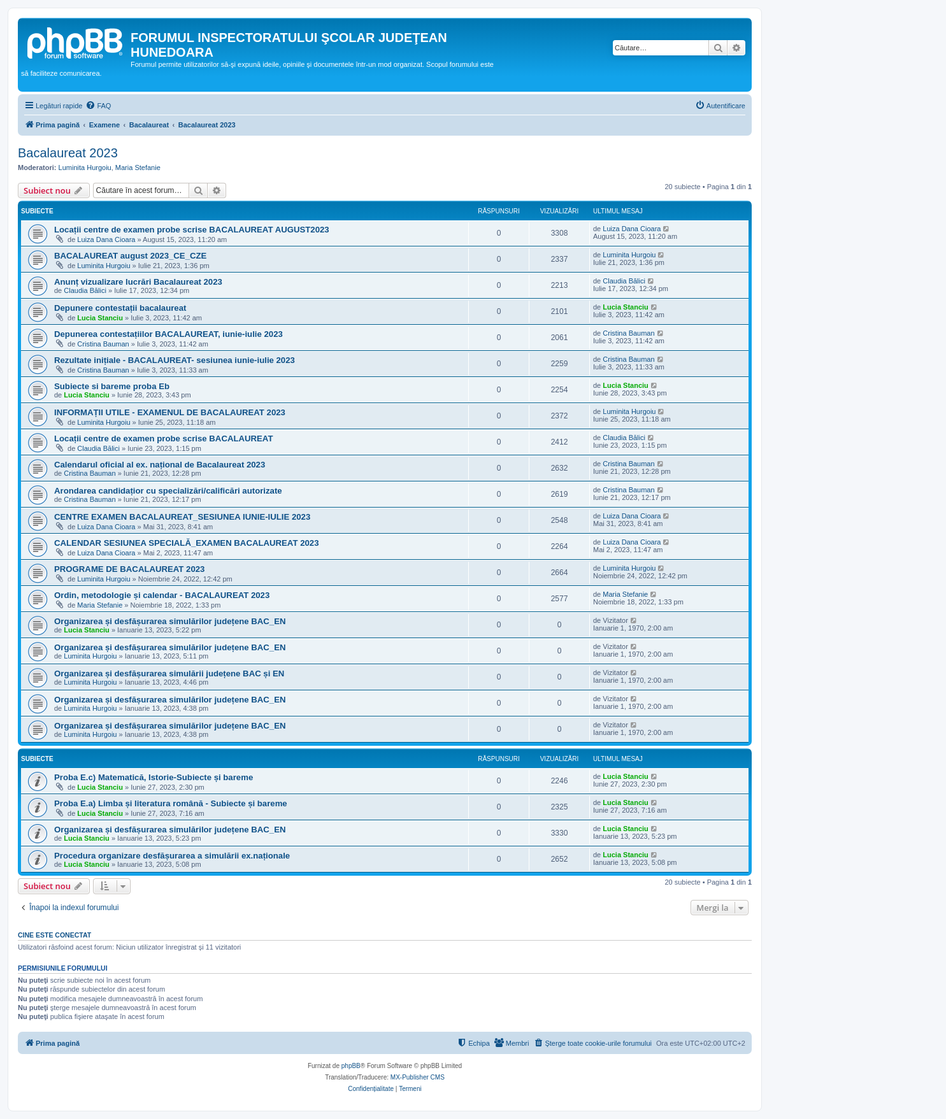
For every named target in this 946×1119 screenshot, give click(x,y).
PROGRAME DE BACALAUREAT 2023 (129, 569)
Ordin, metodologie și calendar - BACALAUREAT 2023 (161, 595)
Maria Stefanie (138, 167)
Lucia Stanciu (100, 318)
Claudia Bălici (85, 290)
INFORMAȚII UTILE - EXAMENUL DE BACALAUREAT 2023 (169, 412)
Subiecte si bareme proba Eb (111, 386)
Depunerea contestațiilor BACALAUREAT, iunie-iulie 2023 (168, 334)
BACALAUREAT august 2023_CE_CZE (130, 255)
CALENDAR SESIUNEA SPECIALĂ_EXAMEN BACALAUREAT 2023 (186, 543)
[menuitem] (98, 105)
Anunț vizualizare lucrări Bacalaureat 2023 (138, 282)
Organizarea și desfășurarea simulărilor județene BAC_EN (170, 621)
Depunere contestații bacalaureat (120, 308)
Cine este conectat (54, 935)
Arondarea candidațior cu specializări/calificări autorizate (168, 490)
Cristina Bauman (103, 344)
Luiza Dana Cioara (106, 239)
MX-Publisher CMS (418, 1077)
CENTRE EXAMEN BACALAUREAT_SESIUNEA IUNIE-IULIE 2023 (182, 517)
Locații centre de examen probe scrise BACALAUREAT (163, 438)
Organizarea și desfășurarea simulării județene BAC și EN (169, 673)
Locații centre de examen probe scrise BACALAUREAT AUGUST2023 (191, 229)
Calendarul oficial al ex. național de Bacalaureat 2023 (159, 464)
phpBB (351, 1065)
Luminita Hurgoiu (85, 167)
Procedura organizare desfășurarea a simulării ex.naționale (172, 855)
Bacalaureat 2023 (68, 153)
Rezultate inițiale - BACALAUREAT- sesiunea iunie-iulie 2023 (174, 360)
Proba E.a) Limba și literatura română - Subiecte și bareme (170, 803)
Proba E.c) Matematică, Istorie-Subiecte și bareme (153, 777)
